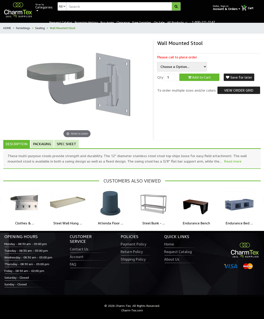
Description (17, 144)
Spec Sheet (66, 144)
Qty (160, 77)
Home (169, 244)
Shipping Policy (133, 259)
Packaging (42, 144)
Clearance (123, 22)
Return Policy (132, 252)
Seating (40, 28)
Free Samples (141, 22)
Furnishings (23, 28)
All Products (175, 22)
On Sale (159, 22)
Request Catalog (60, 22)
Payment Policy (133, 244)
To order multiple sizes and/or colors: (187, 90)
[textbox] (123, 6)
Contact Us (79, 249)
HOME (7, 28)
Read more (232, 161)
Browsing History (86, 22)
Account (77, 257)
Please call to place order (177, 57)
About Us (171, 259)
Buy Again (107, 22)
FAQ (73, 264)
